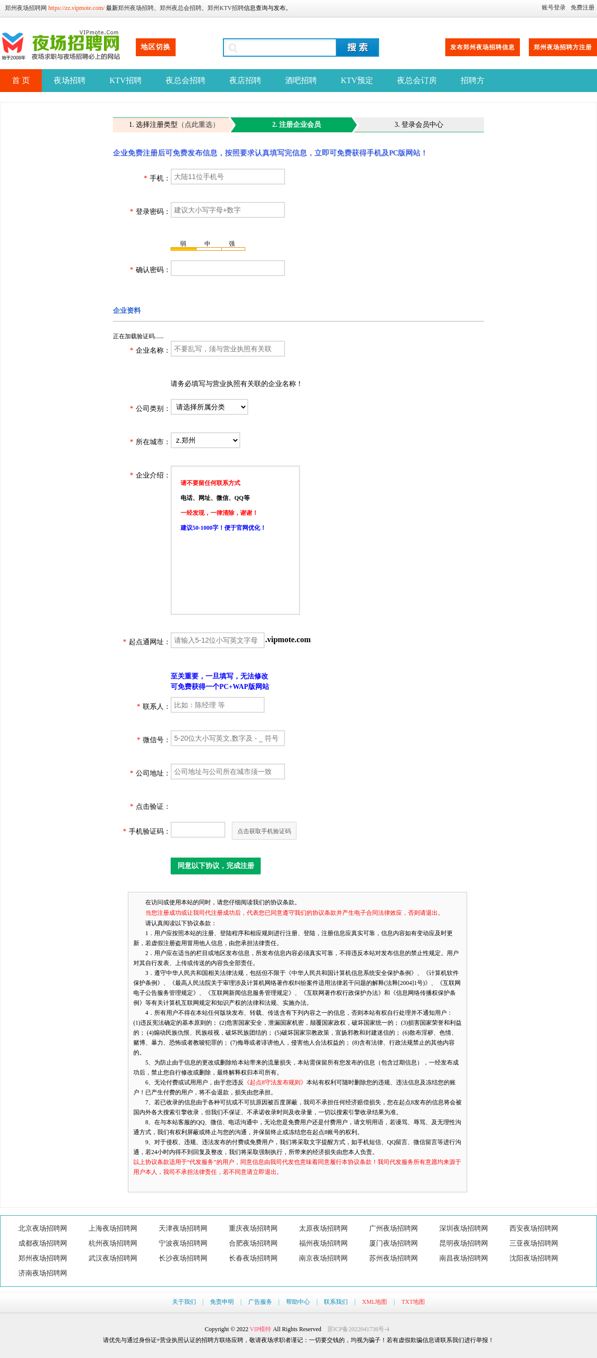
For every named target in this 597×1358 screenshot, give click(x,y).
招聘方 (473, 80)
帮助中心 (298, 1301)
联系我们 (336, 1301)
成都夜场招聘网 (42, 1243)
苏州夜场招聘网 (393, 1258)
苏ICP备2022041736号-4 (358, 1329)
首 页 (21, 80)
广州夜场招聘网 (393, 1228)
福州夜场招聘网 (323, 1243)
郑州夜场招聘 (136, 7)
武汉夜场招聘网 (113, 1258)
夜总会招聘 (185, 80)
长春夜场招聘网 (253, 1258)
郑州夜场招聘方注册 (563, 47)
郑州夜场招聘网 (26, 7)
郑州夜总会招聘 (180, 7)
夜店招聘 (245, 80)
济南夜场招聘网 (42, 1273)
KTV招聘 (125, 80)
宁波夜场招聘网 (183, 1243)
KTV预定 (357, 80)
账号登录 (554, 7)
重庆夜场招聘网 (253, 1228)
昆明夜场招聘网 (463, 1243)
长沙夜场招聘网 (183, 1258)
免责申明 (222, 1301)
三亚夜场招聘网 (533, 1243)
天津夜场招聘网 (183, 1228)
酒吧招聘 (301, 80)
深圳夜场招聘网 (463, 1228)
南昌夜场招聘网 (463, 1258)
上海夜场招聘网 (113, 1228)
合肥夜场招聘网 (253, 1243)
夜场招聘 (70, 80)
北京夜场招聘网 (42, 1228)
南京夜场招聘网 (323, 1258)
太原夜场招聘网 (323, 1228)
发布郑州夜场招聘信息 (482, 47)
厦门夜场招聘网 (393, 1243)
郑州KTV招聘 (225, 7)
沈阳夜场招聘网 (533, 1258)
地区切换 (156, 47)
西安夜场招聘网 (533, 1228)
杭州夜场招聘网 (113, 1243)
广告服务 (260, 1301)
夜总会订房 (417, 80)
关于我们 (184, 1301)
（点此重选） (198, 124)
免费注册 (583, 7)
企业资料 (127, 310)
